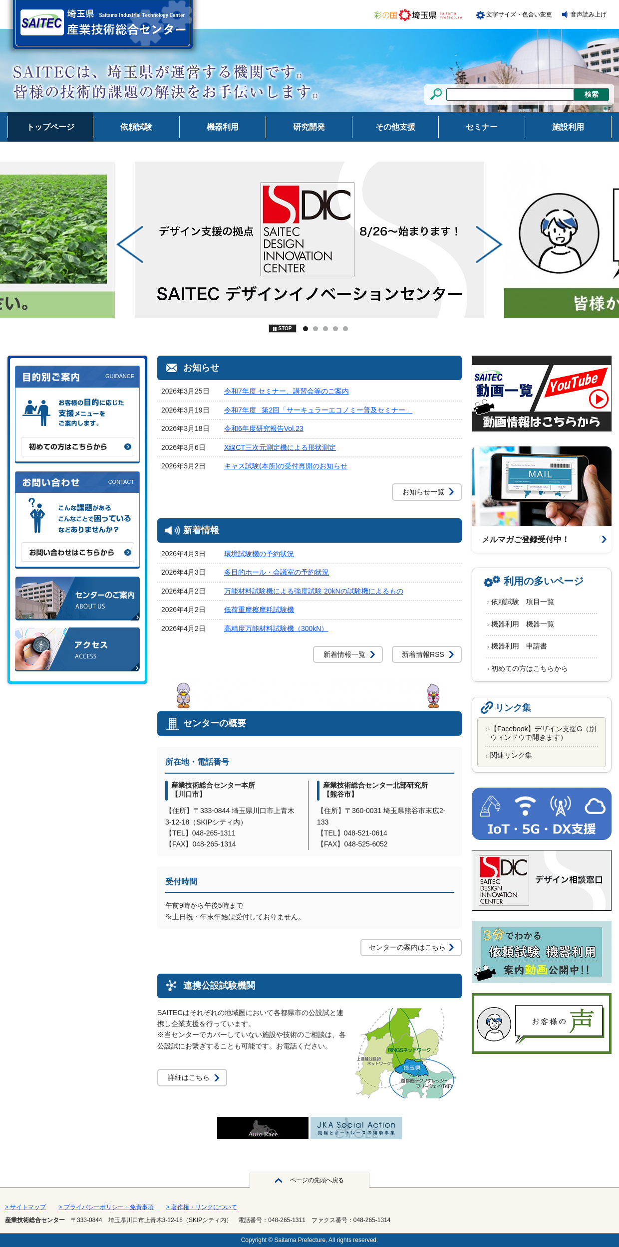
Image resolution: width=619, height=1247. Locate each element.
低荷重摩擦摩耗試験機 (259, 610)
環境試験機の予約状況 (259, 554)
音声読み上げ (589, 14)
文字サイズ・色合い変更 (519, 14)
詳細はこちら (189, 1077)
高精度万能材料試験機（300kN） (276, 628)
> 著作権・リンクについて (201, 1207)
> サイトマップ (25, 1207)
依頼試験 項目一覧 (522, 602)
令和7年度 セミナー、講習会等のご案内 (286, 391)
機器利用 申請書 (519, 646)
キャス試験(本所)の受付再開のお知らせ (285, 466)
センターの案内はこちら (407, 947)
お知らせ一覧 (423, 492)
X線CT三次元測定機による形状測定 (280, 447)
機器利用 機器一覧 (522, 624)
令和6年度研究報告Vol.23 (264, 428)
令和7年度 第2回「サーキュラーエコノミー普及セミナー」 (318, 410)
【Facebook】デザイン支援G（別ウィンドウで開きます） (543, 733)
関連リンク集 (511, 755)
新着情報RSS (423, 654)
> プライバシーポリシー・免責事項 (105, 1207)
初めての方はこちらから (529, 668)
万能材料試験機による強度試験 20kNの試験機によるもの (313, 591)
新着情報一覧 (344, 654)
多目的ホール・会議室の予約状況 (276, 572)
